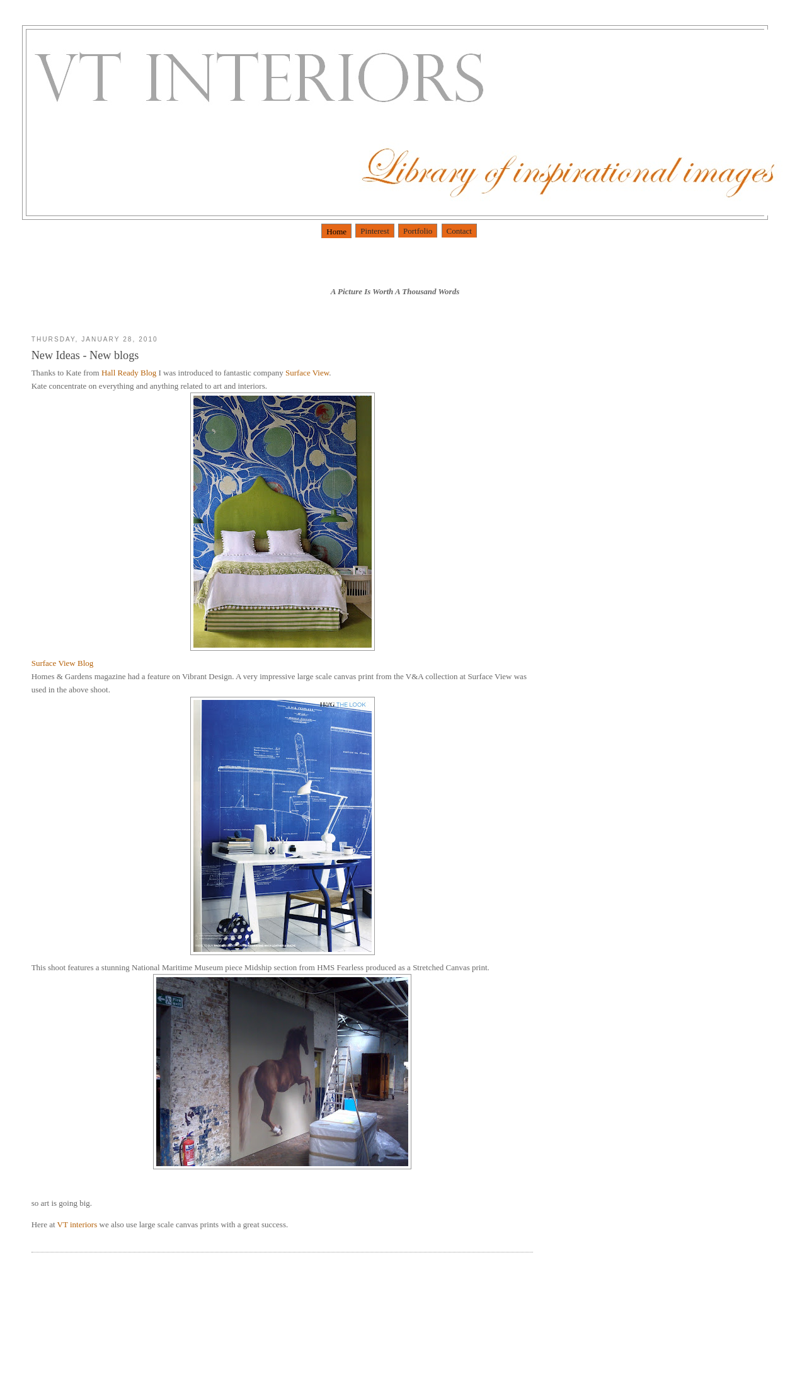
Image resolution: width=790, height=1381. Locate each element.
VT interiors (78, 1224)
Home (336, 231)
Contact (459, 231)
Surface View (307, 372)
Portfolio (417, 231)
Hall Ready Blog (130, 372)
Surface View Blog (62, 663)
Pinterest (374, 231)
